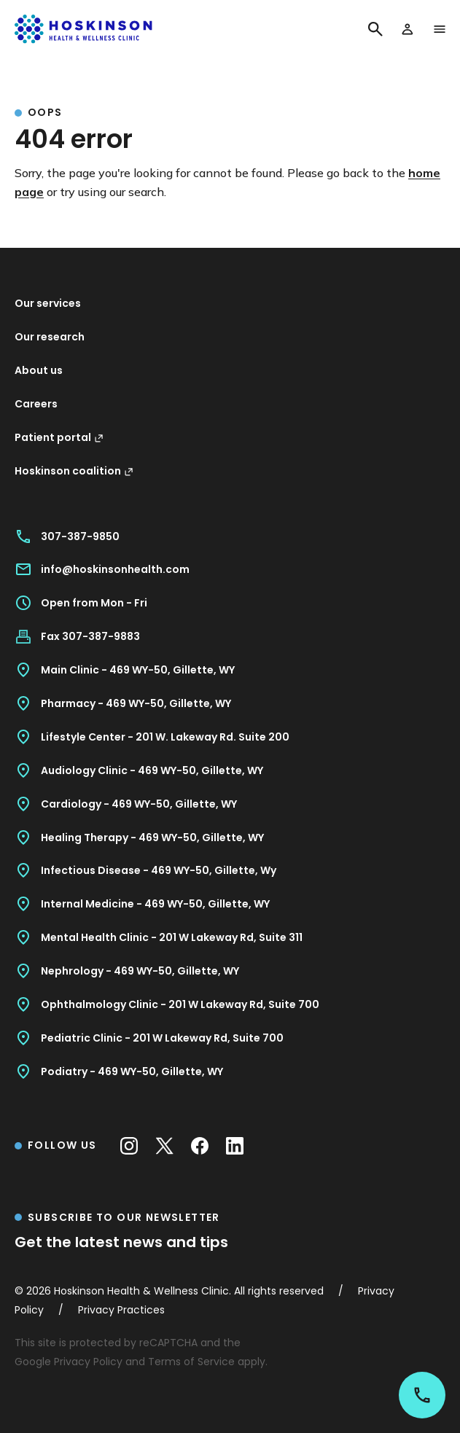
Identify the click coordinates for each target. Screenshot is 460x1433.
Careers (36, 404)
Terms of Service (191, 1361)
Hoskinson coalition (74, 471)
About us (39, 370)
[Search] (375, 29)
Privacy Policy (88, 1361)
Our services (48, 303)
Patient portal (59, 437)
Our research (50, 336)
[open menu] (439, 29)
